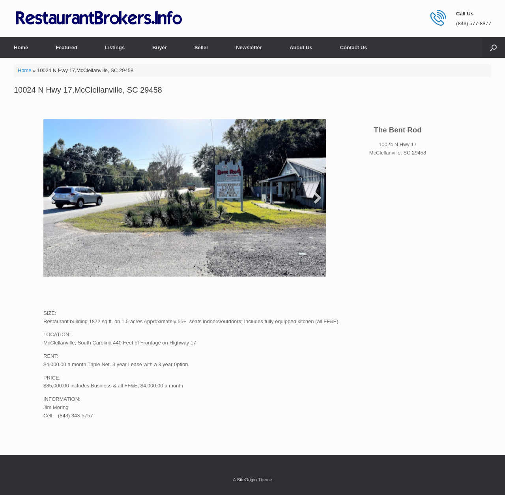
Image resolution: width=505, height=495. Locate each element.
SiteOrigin (247, 479)
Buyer (159, 47)
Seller (201, 47)
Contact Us (353, 47)
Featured (66, 47)
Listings (115, 47)
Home (21, 47)
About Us (301, 47)
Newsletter (249, 47)
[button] (493, 47)
